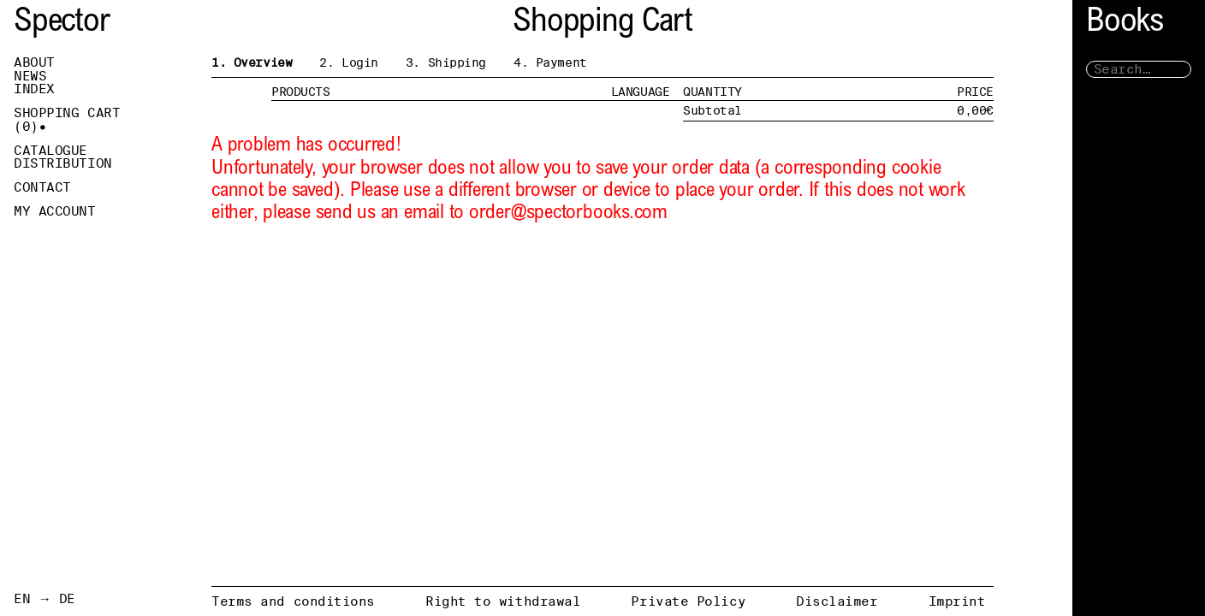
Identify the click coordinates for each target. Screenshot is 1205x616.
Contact (42, 187)
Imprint (957, 601)
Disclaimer (837, 601)
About (34, 62)
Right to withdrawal (502, 601)
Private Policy (688, 601)
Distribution (63, 163)
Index (34, 89)
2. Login (348, 62)
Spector (62, 23)
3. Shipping (446, 62)
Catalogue (50, 150)
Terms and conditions (293, 601)
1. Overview (251, 62)
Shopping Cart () (67, 119)
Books (1124, 23)
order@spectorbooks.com (568, 213)
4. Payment (550, 62)
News (30, 76)
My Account (55, 211)
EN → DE (44, 599)
